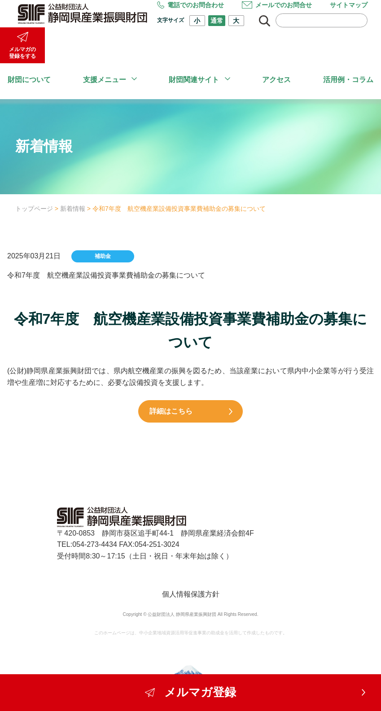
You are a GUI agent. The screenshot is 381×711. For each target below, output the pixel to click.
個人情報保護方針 (190, 594)
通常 (216, 20)
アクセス (276, 79)
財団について (29, 79)
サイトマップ (349, 5)
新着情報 (72, 208)
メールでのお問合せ (277, 5)
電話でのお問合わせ (190, 5)
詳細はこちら (178, 411)
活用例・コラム (348, 79)
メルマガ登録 (191, 691)
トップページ (34, 208)
